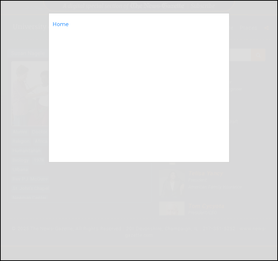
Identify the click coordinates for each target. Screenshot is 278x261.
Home (60, 24)
